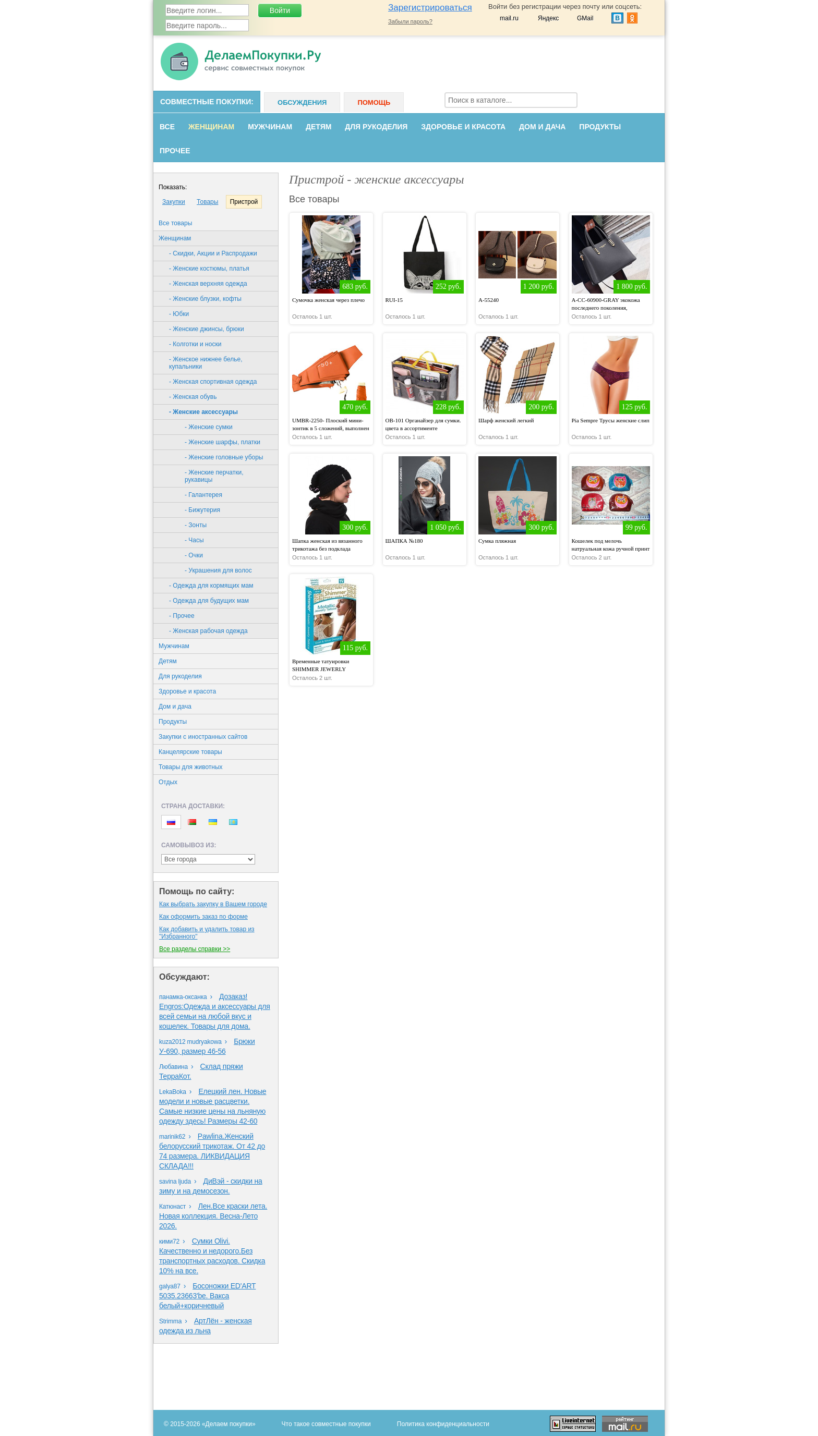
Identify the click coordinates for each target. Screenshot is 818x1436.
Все (167, 127)
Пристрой (244, 201)
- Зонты (196, 525)
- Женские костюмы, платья (209, 268)
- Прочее (182, 615)
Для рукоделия (376, 127)
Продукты (600, 127)
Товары (207, 201)
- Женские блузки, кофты (205, 298)
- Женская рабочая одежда (208, 631)
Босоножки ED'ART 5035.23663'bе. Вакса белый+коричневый (207, 1296)
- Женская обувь (193, 396)
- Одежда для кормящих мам (211, 585)
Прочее (175, 151)
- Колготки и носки (195, 344)
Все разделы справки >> (194, 949)
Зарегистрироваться (430, 8)
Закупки (173, 201)
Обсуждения (302, 102)
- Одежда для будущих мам (209, 600)
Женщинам (211, 127)
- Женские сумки (209, 427)
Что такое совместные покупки (326, 1424)
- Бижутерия (202, 510)
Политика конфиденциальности (443, 1424)
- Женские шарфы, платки (222, 442)
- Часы (194, 540)
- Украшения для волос (218, 570)
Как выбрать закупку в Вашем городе (213, 904)
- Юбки (179, 314)
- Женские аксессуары (203, 412)
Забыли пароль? (410, 21)
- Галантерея (203, 494)
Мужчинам (270, 127)
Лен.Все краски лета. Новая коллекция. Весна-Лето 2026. (213, 1216)
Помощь (373, 102)
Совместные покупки (205, 102)
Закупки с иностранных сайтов (203, 736)
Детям (318, 127)
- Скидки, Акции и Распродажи (213, 253)
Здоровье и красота (463, 127)
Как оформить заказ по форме (203, 916)
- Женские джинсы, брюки (206, 329)
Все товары (175, 223)
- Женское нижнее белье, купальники (206, 363)
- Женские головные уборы (224, 457)
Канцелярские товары (190, 752)
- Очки (194, 555)
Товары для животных (191, 767)
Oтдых (168, 782)
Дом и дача (542, 127)
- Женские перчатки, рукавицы (214, 476)
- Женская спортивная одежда (213, 381)
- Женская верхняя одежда (208, 283)
